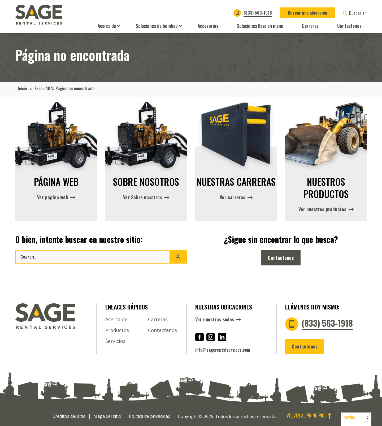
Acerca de (116, 319)
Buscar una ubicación (307, 13)
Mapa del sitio (107, 416)
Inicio (22, 88)
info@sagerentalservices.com (222, 350)
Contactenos (281, 257)
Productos (117, 330)
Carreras (158, 319)
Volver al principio (309, 416)
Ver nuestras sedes (214, 319)
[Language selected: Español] (356, 419)
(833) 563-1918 (258, 12)
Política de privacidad (149, 416)
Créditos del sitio (69, 416)
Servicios (115, 341)
